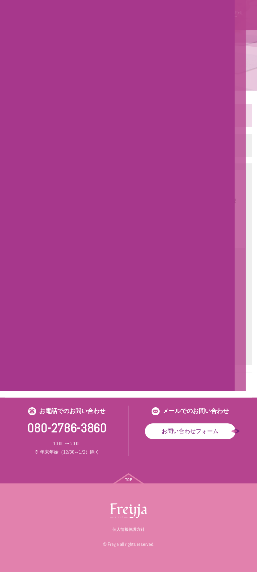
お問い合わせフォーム (190, 431)
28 (158, 381)
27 (146, 381)
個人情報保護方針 (128, 529)
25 (122, 381)
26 (134, 381)
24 (110, 381)
